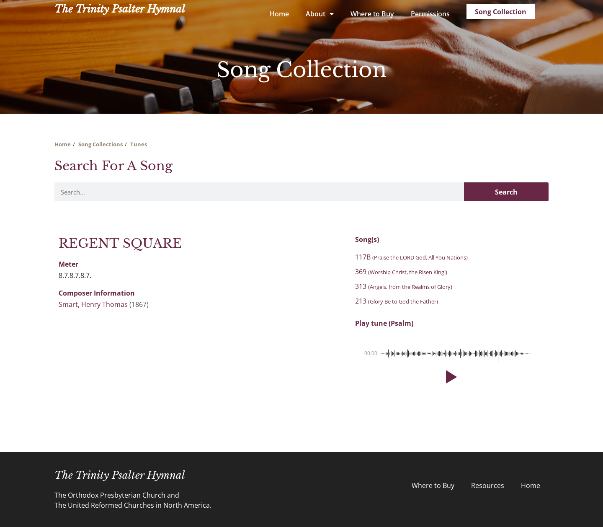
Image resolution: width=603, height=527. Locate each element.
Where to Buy (372, 13)
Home (279, 13)
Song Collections (100, 144)
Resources (487, 485)
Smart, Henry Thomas (93, 304)
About (320, 13)
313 (403, 286)
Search (506, 192)
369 (401, 271)
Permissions (430, 13)
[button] (449, 377)
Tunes (138, 144)
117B (411, 257)
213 (396, 301)
